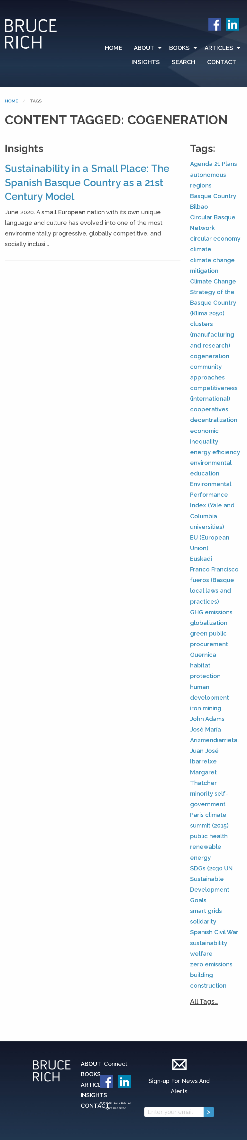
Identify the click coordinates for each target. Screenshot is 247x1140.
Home (113, 47)
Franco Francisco (214, 569)
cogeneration (209, 356)
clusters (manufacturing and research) (212, 335)
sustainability (208, 943)
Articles (219, 47)
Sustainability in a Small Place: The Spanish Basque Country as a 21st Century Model (87, 182)
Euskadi (201, 558)
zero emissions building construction (211, 975)
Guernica (203, 654)
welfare (201, 953)
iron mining (205, 708)
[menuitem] (116, 48)
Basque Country (213, 196)
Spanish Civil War (214, 932)
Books (179, 47)
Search (183, 62)
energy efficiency (215, 452)
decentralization (213, 420)
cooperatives (209, 409)
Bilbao (199, 206)
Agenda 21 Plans (213, 163)
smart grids (206, 910)
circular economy (215, 238)
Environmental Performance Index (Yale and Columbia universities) (212, 505)
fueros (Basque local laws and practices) (212, 591)
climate (200, 249)
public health (209, 836)
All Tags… (204, 1001)
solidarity (203, 921)
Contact (221, 62)
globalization (208, 622)
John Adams (207, 718)
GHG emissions (211, 612)
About (144, 47)
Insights (146, 62)
